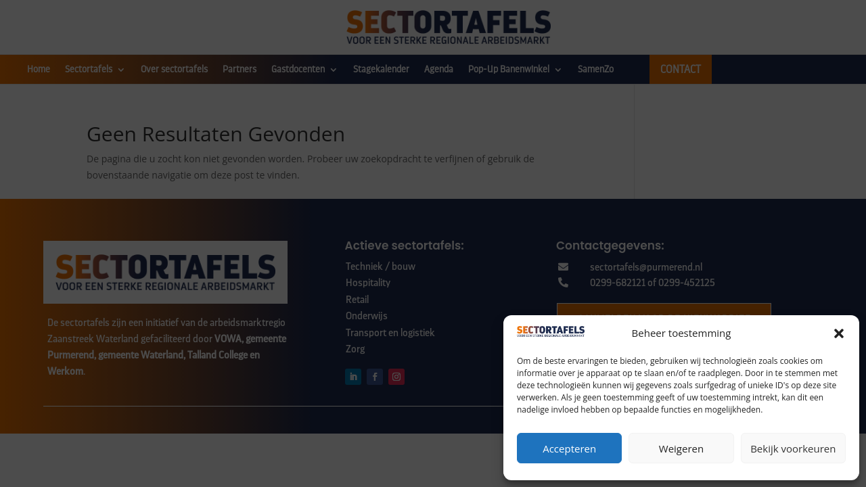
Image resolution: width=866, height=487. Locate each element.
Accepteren (569, 448)
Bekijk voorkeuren (793, 448)
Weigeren (681, 448)
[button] (839, 333)
